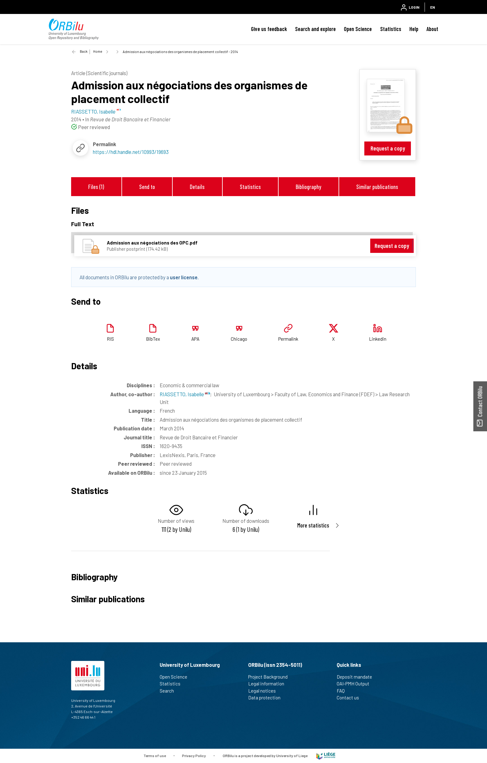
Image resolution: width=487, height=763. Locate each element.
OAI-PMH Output (356, 683)
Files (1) (96, 186)
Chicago (239, 339)
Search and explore (315, 28)
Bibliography (308, 186)
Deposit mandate (357, 677)
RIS (110, 339)
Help (413, 28)
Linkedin (377, 339)
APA (195, 339)
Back (84, 51)
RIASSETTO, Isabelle (185, 394)
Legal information (268, 683)
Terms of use (154, 755)
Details (197, 186)
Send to (147, 186)
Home (97, 51)
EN (432, 7)
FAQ (343, 690)
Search (169, 690)
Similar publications (377, 186)
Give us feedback (269, 28)
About (432, 28)
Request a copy (388, 148)
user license (184, 277)
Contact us (350, 697)
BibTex (153, 339)
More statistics (313, 525)
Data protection (267, 697)
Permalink (288, 339)
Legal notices (264, 690)
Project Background (270, 677)
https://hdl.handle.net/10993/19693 (131, 152)
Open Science (358, 28)
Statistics (390, 28)
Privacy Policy (194, 755)
